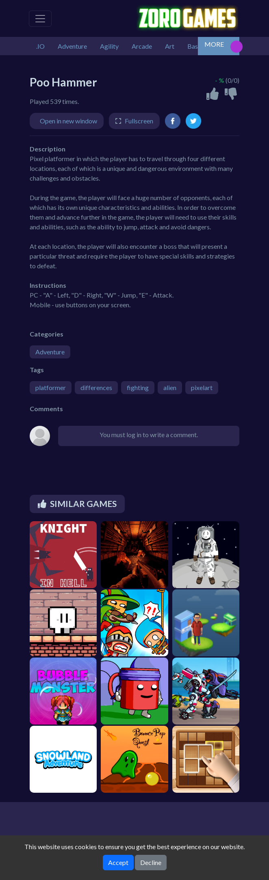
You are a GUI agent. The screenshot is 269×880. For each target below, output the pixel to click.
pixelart (202, 387)
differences (96, 387)
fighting (138, 387)
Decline (150, 862)
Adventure (50, 352)
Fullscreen (139, 121)
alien (169, 387)
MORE (214, 44)
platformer (50, 387)
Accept (118, 862)
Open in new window (68, 121)
